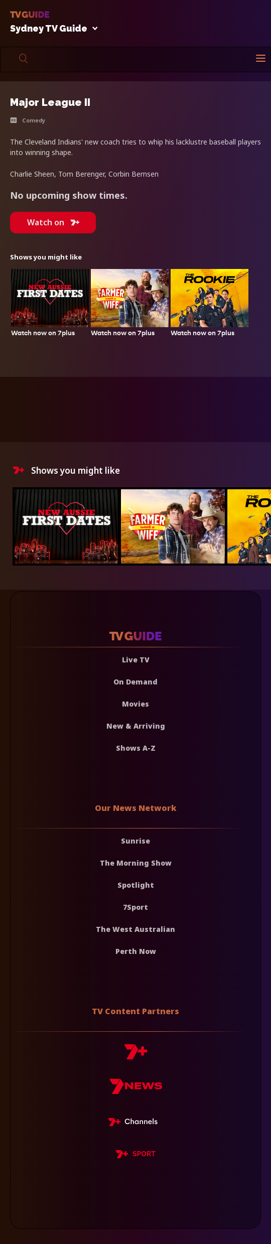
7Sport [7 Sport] (135, 907)
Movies (135, 704)
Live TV (136, 659)
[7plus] (135, 1055)
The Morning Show (136, 863)
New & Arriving (135, 726)
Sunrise (135, 841)
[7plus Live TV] (135, 1124)
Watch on (53, 222)
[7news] (135, 1090)
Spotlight (135, 885)
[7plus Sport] (135, 1156)
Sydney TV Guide (51, 29)
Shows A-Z (136, 748)
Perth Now (135, 951)
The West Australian (135, 929)
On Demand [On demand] (135, 681)
